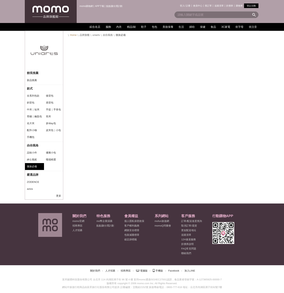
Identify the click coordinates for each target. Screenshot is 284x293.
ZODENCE (33, 182)
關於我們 (95, 270)
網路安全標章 (131, 230)
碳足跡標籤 (130, 239)
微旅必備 (32, 166)
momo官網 (78, 221)
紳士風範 (32, 159)
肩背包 (49, 102)
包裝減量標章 (131, 234)
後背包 (49, 95)
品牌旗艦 (85, 35)
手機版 (159, 270)
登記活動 (251, 5)
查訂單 (208, 5)
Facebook (173, 270)
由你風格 (108, 35)
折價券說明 (187, 244)
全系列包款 (33, 95)
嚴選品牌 (32, 174)
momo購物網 (86, 6)
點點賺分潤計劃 (114, 6)
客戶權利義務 (131, 225)
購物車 (239, 5)
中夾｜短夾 (33, 109)
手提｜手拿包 (53, 109)
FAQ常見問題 (188, 248)
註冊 (188, 5)
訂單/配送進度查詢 (191, 221)
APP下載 (99, 6)
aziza (30, 188)
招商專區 (77, 225)
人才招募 (110, 270)
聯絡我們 (186, 253)
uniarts (96, 35)
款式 (30, 88)
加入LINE (189, 270)
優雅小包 (51, 152)
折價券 (229, 5)
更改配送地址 (188, 230)
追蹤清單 (219, 5)
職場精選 (51, 159)
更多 (58, 195)
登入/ (182, 5)
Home (73, 35)
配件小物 (32, 130)
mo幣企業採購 (104, 221)
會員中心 (197, 5)
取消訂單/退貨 (189, 225)
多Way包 (51, 123)
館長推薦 (32, 73)
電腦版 (144, 270)
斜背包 (30, 102)
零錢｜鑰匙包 (34, 116)
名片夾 (30, 123)
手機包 (30, 137)
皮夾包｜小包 (53, 130)
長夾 (48, 116)
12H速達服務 (188, 239)
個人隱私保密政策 (134, 221)
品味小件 (32, 152)
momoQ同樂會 (163, 225)
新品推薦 (32, 80)
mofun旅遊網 (162, 221)
